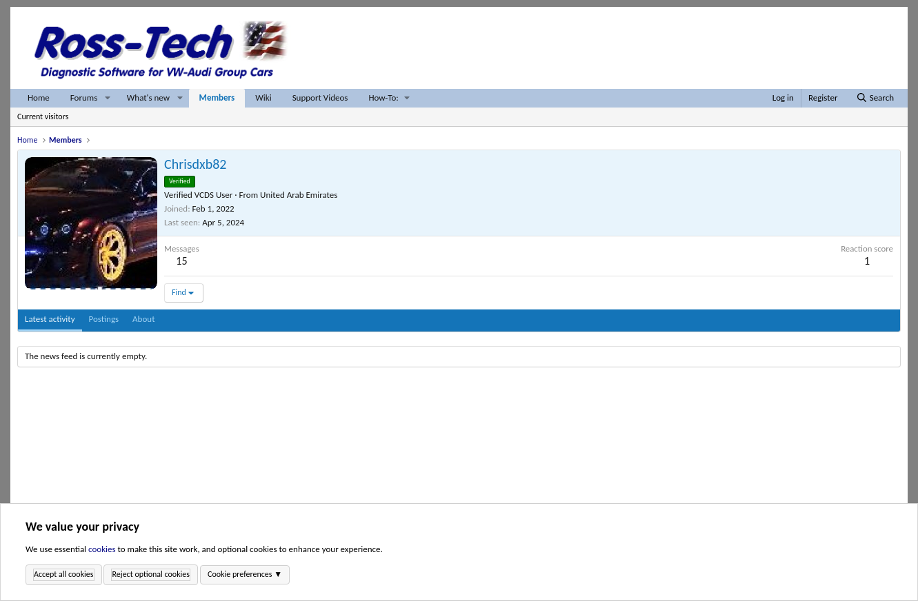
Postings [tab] (104, 319)
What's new (148, 97)
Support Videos (320, 97)
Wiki (263, 97)
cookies (102, 549)
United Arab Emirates (298, 195)
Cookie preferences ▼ (245, 574)
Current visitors (42, 116)
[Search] (875, 98)
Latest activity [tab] (50, 319)
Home (39, 97)
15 (181, 260)
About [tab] (143, 319)
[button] (108, 98)
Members (217, 97)
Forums (83, 97)
